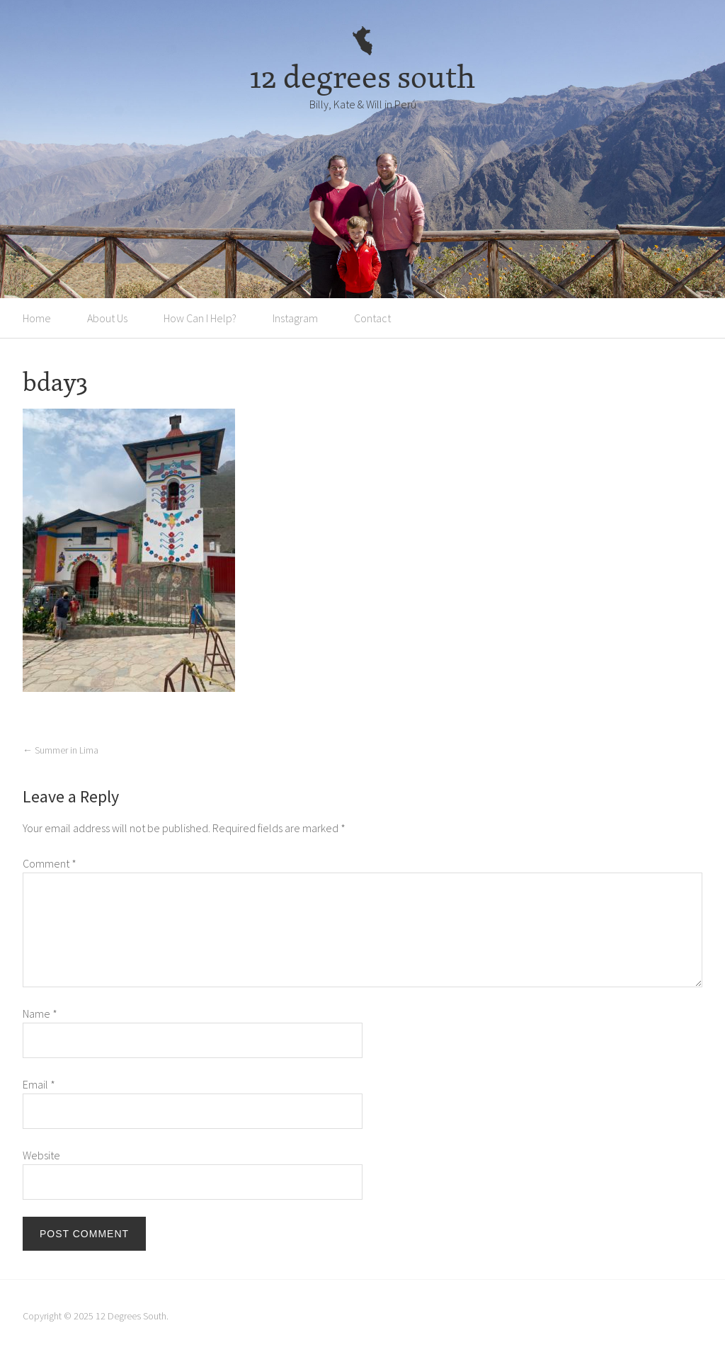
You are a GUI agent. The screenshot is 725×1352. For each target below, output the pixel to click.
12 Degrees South (131, 1316)
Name (40, 1013)
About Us (107, 318)
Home (37, 318)
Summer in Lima (60, 750)
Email (39, 1084)
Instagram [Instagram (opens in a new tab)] (295, 318)
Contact (372, 318)
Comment (49, 863)
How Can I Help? (200, 318)
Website (41, 1155)
